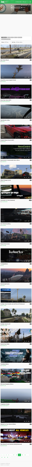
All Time (5, 42)
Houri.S (3, 181)
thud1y (3, 285)
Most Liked (17, 42)
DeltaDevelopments (6, 101)
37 (13, 454)
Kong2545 (4, 365)
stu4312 (3, 61)
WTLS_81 (4, 385)
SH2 (3, 265)
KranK (3, 121)
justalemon (4, 161)
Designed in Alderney (5, 463)
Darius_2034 (4, 325)
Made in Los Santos (5, 464)
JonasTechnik (4, 201)
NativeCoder (4, 445)
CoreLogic (4, 245)
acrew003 (4, 225)
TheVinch (4, 81)
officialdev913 (4, 425)
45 (4, 457)
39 (19, 454)
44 (1, 457)
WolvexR (4, 141)
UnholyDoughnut (5, 405)
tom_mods (4, 305)
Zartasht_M (4, 345)
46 (7, 457)
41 (25, 454)
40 (22, 454)
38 (16, 454)
